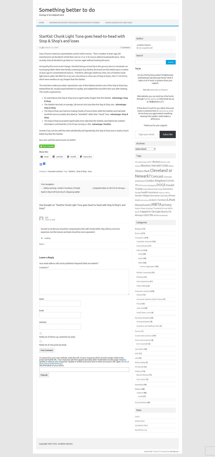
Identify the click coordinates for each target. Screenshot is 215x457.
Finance (138, 331)
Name (41, 299)
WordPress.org (141, 430)
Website (42, 322)
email (140, 254)
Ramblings (139, 385)
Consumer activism (55, 171)
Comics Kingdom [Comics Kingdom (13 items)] (155, 180)
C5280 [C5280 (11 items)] (164, 165)
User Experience (143, 281)
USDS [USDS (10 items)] (146, 215)
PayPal (147, 99)
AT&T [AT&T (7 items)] (149, 162)
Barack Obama (142, 375)
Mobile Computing (144, 272)
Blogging (138, 229)
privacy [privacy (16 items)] (167, 204)
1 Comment (125, 47)
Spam (140, 258)
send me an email (166, 111)
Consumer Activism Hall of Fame (149, 299)
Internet (140, 250)
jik (43, 47)
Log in (137, 416)
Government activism (143, 336)
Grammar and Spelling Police (148, 326)
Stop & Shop (81, 171)
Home (41, 22)
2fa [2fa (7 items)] (136, 162)
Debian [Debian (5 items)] (144, 185)
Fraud (139, 304)
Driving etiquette (143, 321)
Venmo (153, 99)
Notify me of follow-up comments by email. (57, 337)
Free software (142, 246)
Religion (138, 389)
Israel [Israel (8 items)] (137, 200)
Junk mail (140, 308)
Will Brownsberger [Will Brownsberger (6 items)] (160, 215)
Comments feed (141, 425)
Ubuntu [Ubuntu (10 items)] (164, 211)
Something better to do (67, 10)
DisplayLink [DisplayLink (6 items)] (152, 185)
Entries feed (140, 421)
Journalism (139, 349)
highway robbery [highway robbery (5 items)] (164, 192)
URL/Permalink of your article (51, 365)
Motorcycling (140, 362)
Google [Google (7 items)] (138, 192)
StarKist (72, 171)
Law (136, 358)
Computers (139, 238)
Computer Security (144, 241)
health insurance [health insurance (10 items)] (149, 192)
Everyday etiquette (142, 318)
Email (41, 310)
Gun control (141, 379)
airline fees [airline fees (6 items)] (142, 162)
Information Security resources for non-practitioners (74, 22)
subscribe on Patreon (159, 90)
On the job (139, 367)
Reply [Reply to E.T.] (41, 244)
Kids (136, 353)
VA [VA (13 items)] (151, 215)
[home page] (142, 48)
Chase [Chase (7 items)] (170, 166)
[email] (149, 48)
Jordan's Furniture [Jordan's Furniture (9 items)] (157, 200)
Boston (138, 233)
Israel (140, 396)
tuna (90, 171)
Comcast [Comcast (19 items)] (157, 176)
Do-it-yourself (142, 344)
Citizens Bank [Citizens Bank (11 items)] (142, 171)
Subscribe (167, 134)
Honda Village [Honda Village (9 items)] (142, 195)
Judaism (140, 393)
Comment (44, 267)
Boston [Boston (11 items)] (156, 161)
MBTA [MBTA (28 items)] (156, 204)
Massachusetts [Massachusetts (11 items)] (143, 204)
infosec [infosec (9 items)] (171, 195)
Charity (139, 295)
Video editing (142, 286)
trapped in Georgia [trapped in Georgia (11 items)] (150, 211)
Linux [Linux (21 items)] (171, 199)
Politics (138, 371)
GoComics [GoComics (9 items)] (168, 189)
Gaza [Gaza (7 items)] (160, 189)
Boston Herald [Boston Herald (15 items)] (151, 165)
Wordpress (174, 451)
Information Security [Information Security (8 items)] (158, 195)
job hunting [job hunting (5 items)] (144, 200)
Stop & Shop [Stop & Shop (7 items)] (140, 208)
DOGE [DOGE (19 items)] (161, 185)
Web (140, 263)
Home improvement (143, 340)
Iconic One (148, 451)
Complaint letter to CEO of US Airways (110, 188)
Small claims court (144, 313)
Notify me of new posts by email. (53, 345)
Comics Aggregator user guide (118, 22)
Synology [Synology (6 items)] (149, 208)
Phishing (140, 277)
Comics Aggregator (147, 266)
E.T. (47, 217)
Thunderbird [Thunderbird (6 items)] (158, 208)
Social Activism (141, 402)
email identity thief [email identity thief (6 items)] (150, 189)
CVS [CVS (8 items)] (140, 185)
